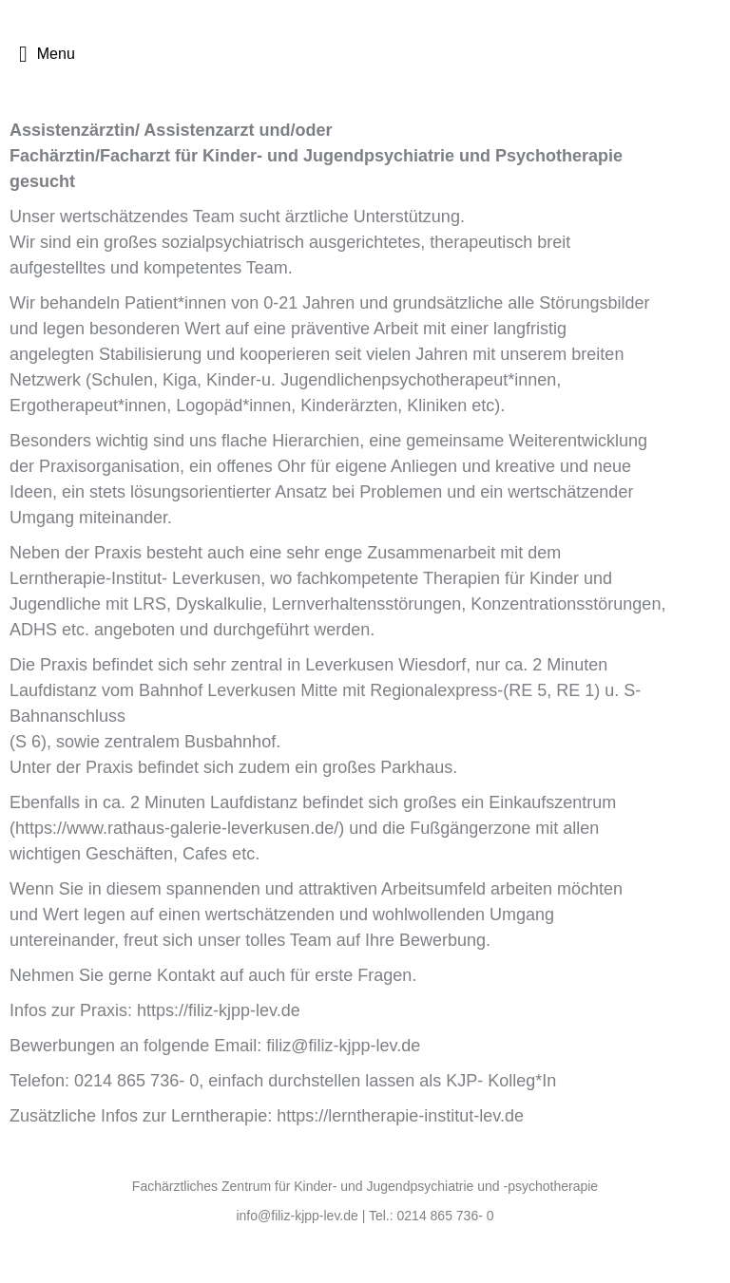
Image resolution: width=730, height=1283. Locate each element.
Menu (47, 54)
